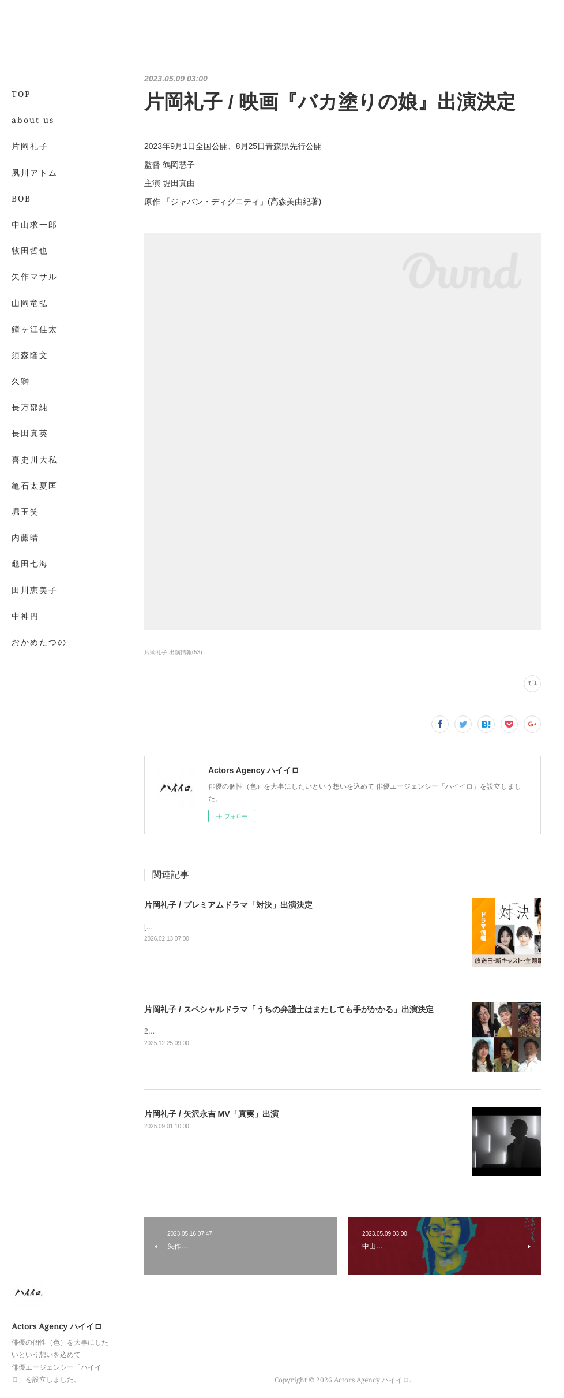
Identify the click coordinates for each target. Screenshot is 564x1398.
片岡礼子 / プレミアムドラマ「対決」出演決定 (228, 904)
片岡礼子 (30, 145)
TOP (21, 93)
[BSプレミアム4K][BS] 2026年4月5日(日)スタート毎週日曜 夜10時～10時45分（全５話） (282, 927)
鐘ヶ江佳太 (35, 328)
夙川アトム (35, 172)
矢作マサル (35, 276)
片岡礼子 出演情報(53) (173, 652)
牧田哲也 (30, 250)
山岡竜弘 (30, 302)
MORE (26, 354)
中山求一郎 (35, 224)
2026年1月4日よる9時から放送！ (195, 1031)
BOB (21, 198)
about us (33, 119)
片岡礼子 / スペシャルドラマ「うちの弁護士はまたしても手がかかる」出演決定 (289, 1009)
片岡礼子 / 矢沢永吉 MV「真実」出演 (211, 1114)
